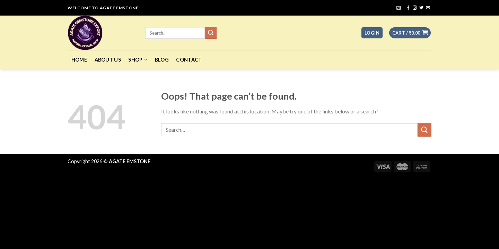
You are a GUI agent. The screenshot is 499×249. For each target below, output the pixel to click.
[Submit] (424, 129)
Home (79, 60)
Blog (162, 60)
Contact (189, 60)
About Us (108, 60)
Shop (137, 59)
